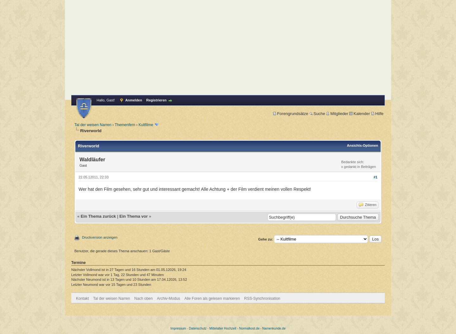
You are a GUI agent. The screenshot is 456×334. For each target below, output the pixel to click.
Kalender (359, 113)
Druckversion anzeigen (99, 237)
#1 (375, 177)
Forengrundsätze (290, 113)
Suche (317, 113)
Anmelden (133, 100)
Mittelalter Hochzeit (222, 328)
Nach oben (143, 298)
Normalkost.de (249, 328)
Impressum (178, 328)
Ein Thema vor (133, 216)
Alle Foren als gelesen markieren (212, 298)
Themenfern (125, 125)
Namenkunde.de (273, 328)
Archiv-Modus (168, 298)
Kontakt (82, 298)
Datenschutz (198, 328)
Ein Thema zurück (98, 216)
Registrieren (156, 100)
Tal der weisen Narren (92, 125)
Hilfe (377, 113)
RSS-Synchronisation (262, 298)
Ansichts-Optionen (362, 145)
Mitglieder (337, 113)
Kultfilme (146, 125)
